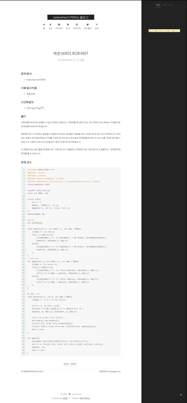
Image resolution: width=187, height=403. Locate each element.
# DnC (89, 363)
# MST (96, 363)
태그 (91, 26)
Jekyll (87, 398)
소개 (73, 26)
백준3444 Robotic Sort (55, 370)
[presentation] (58, 107)
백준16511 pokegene (132, 370)
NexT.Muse (108, 398)
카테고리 (99, 26)
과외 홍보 (110, 26)
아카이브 (82, 26)
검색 (119, 26)
